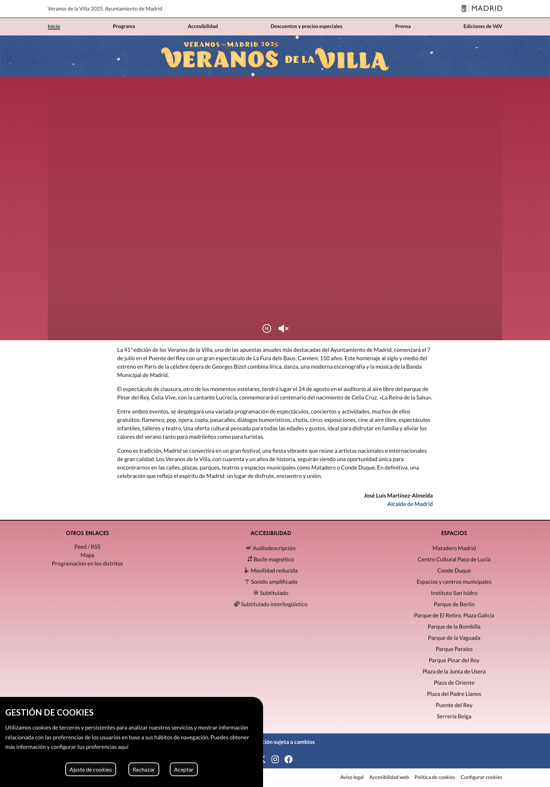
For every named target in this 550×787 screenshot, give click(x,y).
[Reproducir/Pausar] (267, 329)
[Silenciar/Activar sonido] (283, 329)
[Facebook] (288, 759)
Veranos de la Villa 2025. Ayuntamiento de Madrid (105, 9)
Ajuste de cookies (90, 769)
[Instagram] (275, 759)
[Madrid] (481, 9)
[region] (131, 742)
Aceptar (184, 769)
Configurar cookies (481, 777)
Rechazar (144, 769)
